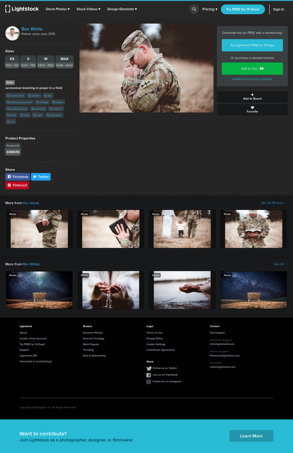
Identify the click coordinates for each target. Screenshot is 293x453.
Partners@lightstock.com (225, 355)
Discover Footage (93, 338)
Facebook (17, 176)
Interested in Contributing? (36, 361)
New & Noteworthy (94, 355)
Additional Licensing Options (252, 79)
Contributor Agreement (160, 350)
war (48, 95)
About (23, 332)
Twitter (41, 176)
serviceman (15, 95)
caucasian (54, 115)
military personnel (19, 102)
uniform (56, 109)
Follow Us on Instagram (167, 381)
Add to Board (252, 97)
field (24, 115)
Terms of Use (154, 332)
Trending (88, 350)
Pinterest (17, 185)
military (42, 102)
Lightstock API (28, 355)
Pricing (209, 9)
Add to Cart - (252, 68)
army (11, 115)
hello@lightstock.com (223, 367)
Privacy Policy (154, 338)
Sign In (278, 9)
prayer (58, 102)
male (37, 115)
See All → (281, 264)
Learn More (251, 436)
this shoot (30, 202)
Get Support (217, 332)
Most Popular (91, 344)
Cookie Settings (156, 344)
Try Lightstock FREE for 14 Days (252, 45)
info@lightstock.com (222, 344)
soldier (34, 95)
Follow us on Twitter (165, 368)
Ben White (31, 29)
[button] (57, 9)
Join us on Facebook (165, 374)
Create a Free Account (33, 338)
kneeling (38, 109)
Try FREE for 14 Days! (243, 9)
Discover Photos (93, 332)
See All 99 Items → (274, 203)
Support (24, 350)
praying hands (17, 109)
